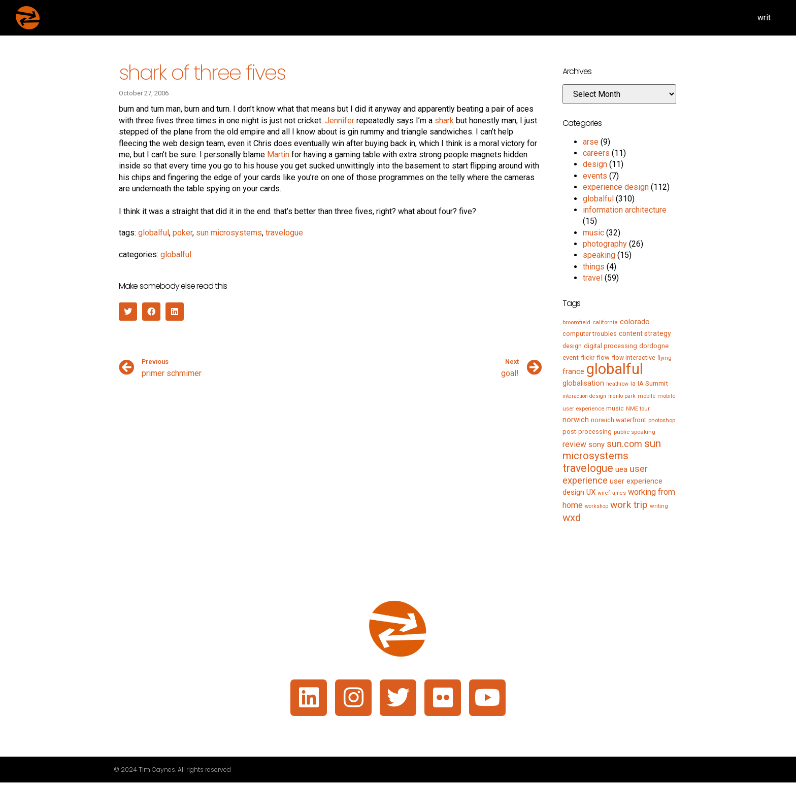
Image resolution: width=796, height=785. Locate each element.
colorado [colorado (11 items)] (635, 321)
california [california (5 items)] (605, 322)
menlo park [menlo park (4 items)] (622, 396)
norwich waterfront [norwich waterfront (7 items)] (618, 420)
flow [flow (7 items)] (603, 357)
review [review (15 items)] (574, 444)
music (593, 232)
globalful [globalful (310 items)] (614, 369)
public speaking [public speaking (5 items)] (634, 431)
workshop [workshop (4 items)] (596, 506)
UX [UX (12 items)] (590, 492)
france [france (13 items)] (573, 371)
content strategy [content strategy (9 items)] (645, 333)
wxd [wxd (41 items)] (571, 517)
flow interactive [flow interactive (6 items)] (633, 357)
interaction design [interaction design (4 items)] (584, 396)
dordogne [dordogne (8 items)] (654, 346)
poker (182, 232)
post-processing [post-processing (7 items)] (587, 431)
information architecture (625, 210)
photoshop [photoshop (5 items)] (661, 420)
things (594, 266)
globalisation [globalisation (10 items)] (583, 383)
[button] (128, 311)
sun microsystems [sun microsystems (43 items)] (611, 449)
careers (596, 153)
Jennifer (339, 120)
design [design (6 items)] (572, 346)
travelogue (284, 232)
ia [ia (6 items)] (633, 383)
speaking (599, 255)
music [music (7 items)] (615, 408)
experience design (616, 187)
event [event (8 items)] (570, 357)
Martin (278, 154)
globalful (153, 232)
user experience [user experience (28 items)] (605, 474)
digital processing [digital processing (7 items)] (610, 346)
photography (605, 244)
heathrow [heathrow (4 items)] (617, 384)
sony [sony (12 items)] (596, 444)
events (595, 176)
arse (591, 142)
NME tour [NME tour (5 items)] (638, 408)
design (595, 164)
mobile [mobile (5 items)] (646, 395)
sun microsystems (229, 232)
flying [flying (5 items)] (664, 357)
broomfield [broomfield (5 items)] (576, 322)
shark (444, 120)
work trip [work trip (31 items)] (629, 504)
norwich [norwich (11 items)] (575, 419)
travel (593, 278)
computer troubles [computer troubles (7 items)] (589, 333)
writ (764, 17)
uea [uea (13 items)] (621, 469)
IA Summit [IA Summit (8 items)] (653, 383)
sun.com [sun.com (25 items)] (624, 443)
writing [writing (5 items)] (659, 505)
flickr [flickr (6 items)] (587, 357)
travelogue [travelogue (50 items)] (587, 468)
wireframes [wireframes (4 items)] (612, 493)
